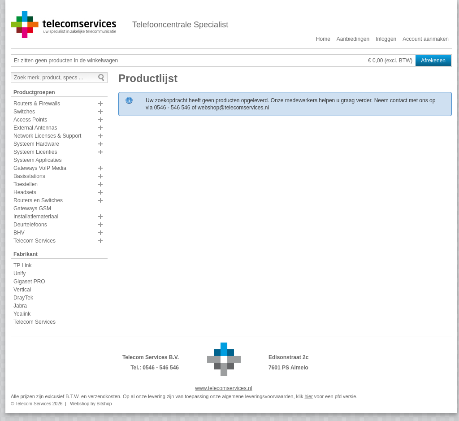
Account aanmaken (426, 39)
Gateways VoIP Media (39, 168)
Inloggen (386, 39)
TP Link (22, 265)
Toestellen (25, 184)
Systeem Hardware (36, 144)
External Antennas (35, 128)
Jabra (20, 306)
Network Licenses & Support (47, 136)
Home (323, 39)
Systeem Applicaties (37, 160)
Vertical (22, 289)
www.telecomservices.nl (223, 388)
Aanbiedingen (353, 39)
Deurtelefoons (30, 224)
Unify (19, 273)
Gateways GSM (32, 208)
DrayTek (23, 298)
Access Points (30, 120)
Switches (24, 112)
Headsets (24, 192)
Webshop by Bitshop (91, 403)
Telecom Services (34, 241)
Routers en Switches (38, 200)
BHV (19, 233)
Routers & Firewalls (36, 103)
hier (308, 396)
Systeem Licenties (35, 152)
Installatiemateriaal (35, 216)
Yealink (21, 314)
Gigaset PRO (29, 281)
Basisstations (29, 176)
